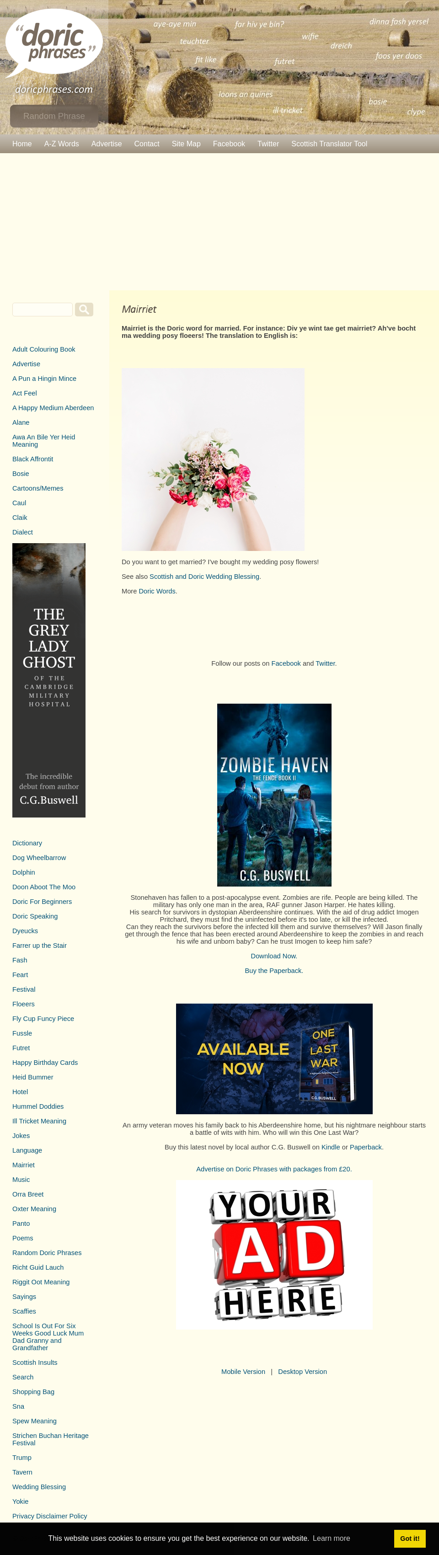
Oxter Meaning (34, 1209)
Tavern (22, 1472)
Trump (22, 1457)
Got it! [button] (409, 1538)
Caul (19, 503)
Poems (22, 1238)
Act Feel (24, 393)
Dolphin (23, 872)
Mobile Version (243, 1371)
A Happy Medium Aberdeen (53, 407)
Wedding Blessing (39, 1487)
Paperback (366, 1147)
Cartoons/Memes (38, 488)
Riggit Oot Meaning (41, 1282)
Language (27, 1150)
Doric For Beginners (42, 901)
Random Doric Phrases (47, 1252)
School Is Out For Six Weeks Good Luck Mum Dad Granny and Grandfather (48, 1337)
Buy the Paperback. (274, 970)
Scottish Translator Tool (329, 144)
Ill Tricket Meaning (39, 1121)
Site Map (186, 144)
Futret (21, 1048)
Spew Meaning (34, 1421)
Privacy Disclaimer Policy (49, 1516)
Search (22, 1377)
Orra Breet (27, 1194)
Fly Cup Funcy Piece (43, 1018)
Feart (20, 974)
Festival (24, 989)
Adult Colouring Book (43, 349)
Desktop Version (302, 1371)
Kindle (330, 1147)
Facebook (229, 144)
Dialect (22, 532)
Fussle (22, 1033)
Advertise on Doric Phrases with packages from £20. (274, 1169)
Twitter (268, 144)
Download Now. (274, 956)
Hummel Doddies (38, 1106)
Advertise (106, 144)
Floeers (23, 1004)
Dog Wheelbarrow (39, 857)
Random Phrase (54, 116)
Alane (21, 422)
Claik (19, 517)
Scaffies (24, 1311)
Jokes (21, 1135)
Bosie (20, 473)
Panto (21, 1223)
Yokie (20, 1501)
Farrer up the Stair (39, 945)
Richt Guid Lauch (38, 1267)
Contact (147, 144)
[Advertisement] (219, 222)
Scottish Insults (35, 1362)
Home (22, 144)
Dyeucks (25, 931)
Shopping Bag (33, 1391)
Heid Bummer (33, 1077)
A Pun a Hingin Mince (44, 378)
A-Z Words (61, 144)
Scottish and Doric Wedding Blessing (204, 576)
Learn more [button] (331, 1538)
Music (21, 1179)
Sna (18, 1406)
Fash (19, 960)
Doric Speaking (35, 916)
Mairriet (23, 1165)
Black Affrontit (32, 459)
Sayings (24, 1296)
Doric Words (157, 591)
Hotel (20, 1091)
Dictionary (27, 843)
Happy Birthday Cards (45, 1062)
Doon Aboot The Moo (43, 887)
